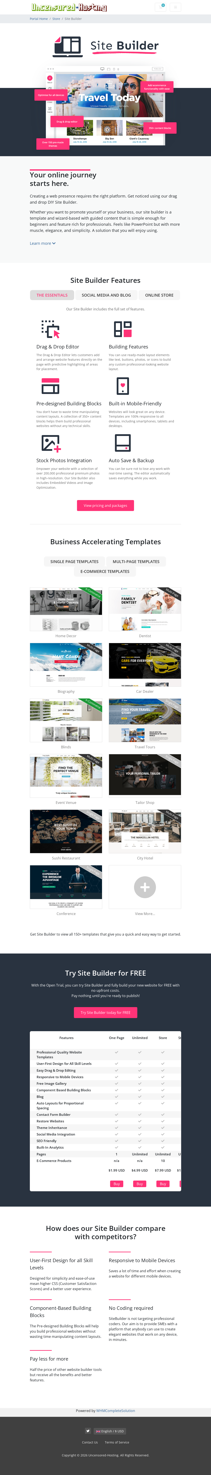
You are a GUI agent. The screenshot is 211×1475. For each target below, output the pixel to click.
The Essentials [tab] (52, 295)
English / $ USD (110, 1431)
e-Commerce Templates (104, 571)
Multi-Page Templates (136, 561)
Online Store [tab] (159, 295)
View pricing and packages (105, 505)
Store (56, 19)
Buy (117, 1183)
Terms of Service (117, 1442)
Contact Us (90, 1442)
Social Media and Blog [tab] (106, 295)
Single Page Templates (74, 561)
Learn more (42, 243)
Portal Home (39, 19)
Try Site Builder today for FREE (106, 1012)
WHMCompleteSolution (115, 1410)
